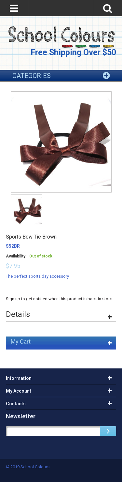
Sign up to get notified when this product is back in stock (59, 298)
